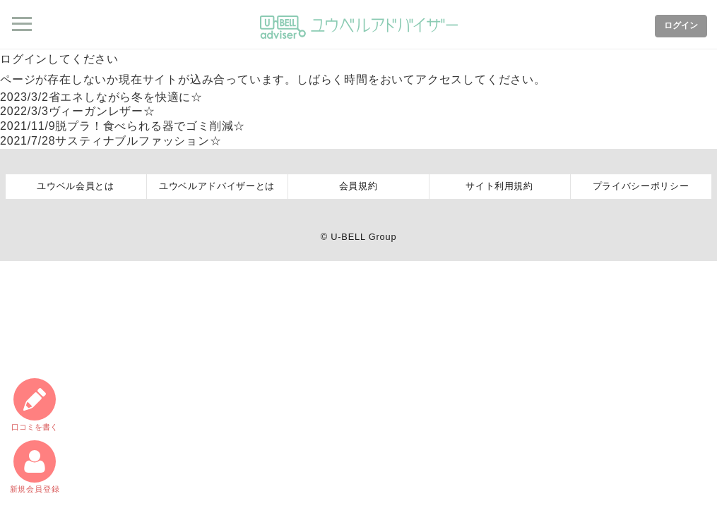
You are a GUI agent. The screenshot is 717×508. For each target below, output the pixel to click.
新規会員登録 (35, 466)
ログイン (681, 25)
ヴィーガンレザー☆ (77, 111)
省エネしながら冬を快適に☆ (101, 97)
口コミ (34, 404)
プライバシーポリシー (641, 186)
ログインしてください (59, 59)
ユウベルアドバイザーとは (217, 186)
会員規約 (358, 186)
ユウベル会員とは (75, 186)
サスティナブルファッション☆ (111, 141)
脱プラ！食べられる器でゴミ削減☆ (122, 126)
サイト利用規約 (499, 186)
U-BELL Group (363, 236)
